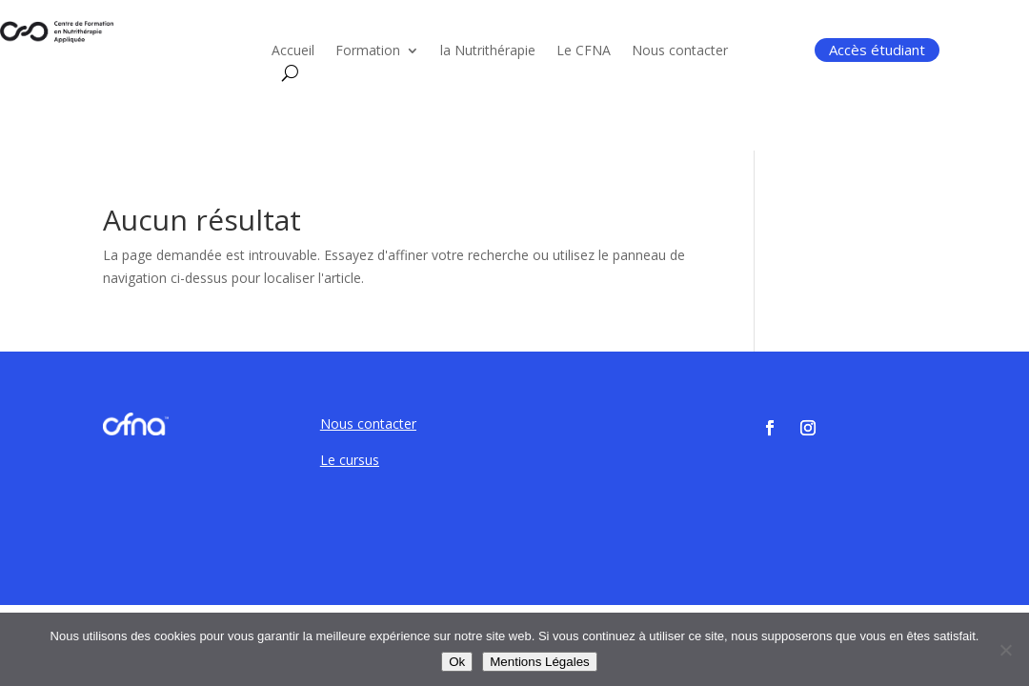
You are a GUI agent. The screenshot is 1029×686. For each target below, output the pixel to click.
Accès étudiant (877, 49)
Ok (457, 662)
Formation (367, 51)
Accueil (293, 51)
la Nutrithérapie (487, 51)
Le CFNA (583, 51)
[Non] (1005, 649)
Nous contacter (680, 51)
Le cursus (349, 460)
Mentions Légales (539, 662)
